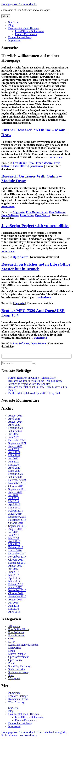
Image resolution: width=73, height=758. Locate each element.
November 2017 (17, 556)
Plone (11, 663)
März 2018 (14, 544)
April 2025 (14, 418)
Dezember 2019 (17, 479)
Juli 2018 (13, 532)
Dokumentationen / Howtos (23, 28)
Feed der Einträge (18, 695)
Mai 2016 (13, 608)
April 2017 (14, 578)
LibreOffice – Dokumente (29, 31)
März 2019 (14, 507)
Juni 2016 (13, 605)
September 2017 (17, 562)
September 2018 (17, 525)
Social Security (16, 669)
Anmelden (14, 692)
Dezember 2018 (17, 516)
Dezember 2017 (17, 553)
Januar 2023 (15, 430)
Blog (11, 25)
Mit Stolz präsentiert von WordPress (33, 734)
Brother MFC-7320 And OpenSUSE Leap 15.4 (34, 393)
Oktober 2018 (15, 522)
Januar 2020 (15, 476)
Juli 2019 (13, 495)
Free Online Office (24, 162)
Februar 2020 (15, 473)
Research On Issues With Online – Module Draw (35, 380)
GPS (10, 638)
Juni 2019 (13, 498)
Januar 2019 (15, 513)
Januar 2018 (15, 550)
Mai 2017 (13, 575)
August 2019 (15, 492)
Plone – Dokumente (26, 34)
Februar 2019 (15, 510)
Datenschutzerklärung (20, 37)
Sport (11, 675)
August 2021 (15, 446)
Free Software (44, 162)
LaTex (11, 641)
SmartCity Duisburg (19, 666)
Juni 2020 (13, 461)
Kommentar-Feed (18, 699)
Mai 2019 (13, 501)
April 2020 (14, 467)
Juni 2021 (13, 449)
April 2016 (14, 611)
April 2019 (14, 504)
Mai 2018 (13, 538)
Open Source (35, 166)
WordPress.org (16, 702)
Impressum (14, 40)
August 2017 (15, 565)
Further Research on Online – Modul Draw (32, 377)
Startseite (13, 22)
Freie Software (10, 215)
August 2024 (15, 421)
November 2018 (17, 519)
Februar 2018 (15, 547)
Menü (5, 16)
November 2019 (17, 483)
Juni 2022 (13, 437)
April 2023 (14, 424)
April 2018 (14, 541)
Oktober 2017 (15, 559)
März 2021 (14, 455)
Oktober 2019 (15, 486)
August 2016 (15, 599)
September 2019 (17, 489)
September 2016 (17, 596)
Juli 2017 (13, 568)
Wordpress (14, 678)
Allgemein (19, 212)
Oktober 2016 (15, 593)
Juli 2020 (13, 458)
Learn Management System (23, 644)
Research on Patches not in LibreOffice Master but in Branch (35, 266)
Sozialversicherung (18, 672)
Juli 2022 (13, 433)
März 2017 (14, 581)
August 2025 (15, 415)
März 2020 (14, 470)
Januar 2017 (15, 587)
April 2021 (14, 452)
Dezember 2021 (17, 440)
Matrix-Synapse (17, 653)
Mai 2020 (13, 464)
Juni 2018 (13, 535)
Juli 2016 (13, 602)
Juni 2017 (13, 571)
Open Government (18, 656)
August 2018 (15, 529)
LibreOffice (20, 166)
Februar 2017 (15, 584)
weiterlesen (56, 157)
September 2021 (17, 443)
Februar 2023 (15, 427)
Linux (11, 650)
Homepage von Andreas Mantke (19, 4)
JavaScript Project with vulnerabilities (35, 225)
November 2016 (17, 590)
